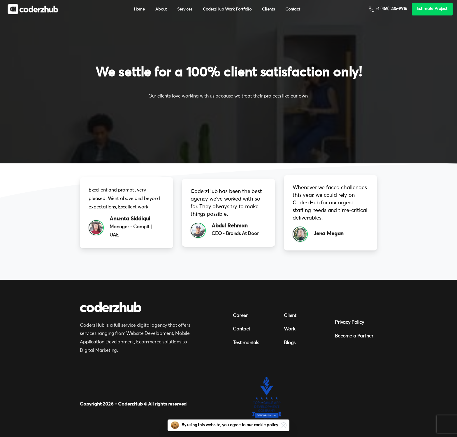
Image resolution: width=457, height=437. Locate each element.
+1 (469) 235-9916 (388, 9)
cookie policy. (266, 425)
